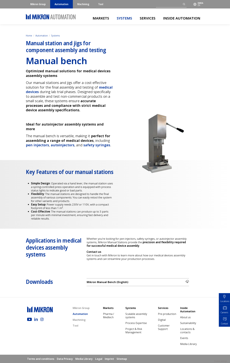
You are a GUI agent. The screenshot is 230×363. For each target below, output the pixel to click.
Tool (100, 4)
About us (185, 317)
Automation (61, 4)
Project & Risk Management (133, 330)
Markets (101, 18)
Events (184, 338)
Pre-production (167, 314)
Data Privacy (65, 359)
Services (147, 18)
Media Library (188, 344)
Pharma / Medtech (108, 315)
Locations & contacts (187, 330)
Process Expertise (136, 323)
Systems (124, 18)
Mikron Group (38, 4)
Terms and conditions (40, 359)
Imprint (109, 359)
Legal (98, 359)
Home (29, 35)
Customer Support (164, 327)
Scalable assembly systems (136, 315)
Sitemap (122, 359)
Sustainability (188, 323)
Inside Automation (181, 18)
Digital (162, 320)
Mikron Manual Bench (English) (138, 282)
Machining (83, 4)
